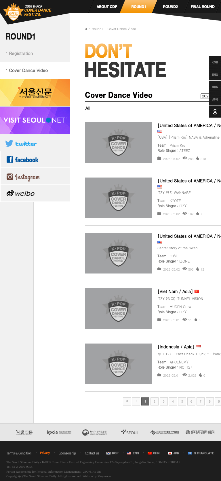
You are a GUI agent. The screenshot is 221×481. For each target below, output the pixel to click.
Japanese (209, 99)
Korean (209, 62)
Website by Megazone (96, 476)
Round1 (97, 29)
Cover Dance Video (28, 70)
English (209, 74)
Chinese (209, 87)
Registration (21, 53)
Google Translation (209, 111)
